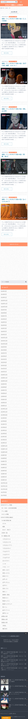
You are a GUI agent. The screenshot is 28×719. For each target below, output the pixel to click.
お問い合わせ (21, 2)
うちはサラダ (6, 557)
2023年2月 (4, 294)
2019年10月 (4, 415)
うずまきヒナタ (6, 542)
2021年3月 (4, 365)
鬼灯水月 (4, 628)
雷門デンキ (5, 613)
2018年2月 (4, 476)
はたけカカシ (6, 560)
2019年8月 (4, 421)
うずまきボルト (6, 548)
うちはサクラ (6, 551)
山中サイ (4, 585)
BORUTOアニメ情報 (6, 505)
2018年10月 (4, 452)
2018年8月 (4, 458)
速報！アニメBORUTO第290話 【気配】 (13, 700)
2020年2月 (4, 402)
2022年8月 (4, 313)
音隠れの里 (4, 622)
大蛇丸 (4, 625)
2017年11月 (4, 486)
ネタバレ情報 (5, 514)
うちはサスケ (6, 554)
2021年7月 (4, 353)
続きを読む (6, 53)
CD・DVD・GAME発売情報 (9, 508)
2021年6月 (4, 356)
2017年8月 (4, 495)
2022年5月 (4, 322)
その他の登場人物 (6, 520)
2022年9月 (4, 309)
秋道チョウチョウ (7, 604)
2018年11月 (4, 449)
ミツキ (4, 563)
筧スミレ (4, 607)
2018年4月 (4, 470)
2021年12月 (4, 337)
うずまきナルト (6, 539)
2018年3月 (4, 473)
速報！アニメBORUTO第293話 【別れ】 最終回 (13, 681)
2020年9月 (4, 384)
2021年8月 (4, 350)
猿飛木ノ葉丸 (6, 594)
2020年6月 (4, 393)
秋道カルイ (5, 597)
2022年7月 (4, 316)
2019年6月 (4, 427)
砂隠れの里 (4, 616)
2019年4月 (4, 433)
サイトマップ (4, 713)
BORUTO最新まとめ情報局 (14, 5)
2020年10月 (4, 381)
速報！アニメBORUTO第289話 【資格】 (13, 706)
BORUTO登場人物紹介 (7, 517)
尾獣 (3, 526)
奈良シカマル (6, 573)
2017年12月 (4, 483)
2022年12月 (4, 300)
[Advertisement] (14, 264)
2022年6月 (4, 319)
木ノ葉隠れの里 (5, 536)
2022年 (6, 8)
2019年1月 (4, 442)
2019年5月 (4, 430)
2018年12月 (4, 446)
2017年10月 (4, 489)
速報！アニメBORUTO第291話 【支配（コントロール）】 (13, 693)
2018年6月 (4, 464)
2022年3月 (4, 328)
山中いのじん (6, 582)
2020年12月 (4, 374)
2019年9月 (4, 418)
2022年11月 (4, 303)
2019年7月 (4, 424)
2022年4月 (4, 325)
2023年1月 (4, 297)
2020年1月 (4, 405)
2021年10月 (4, 343)
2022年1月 (4, 334)
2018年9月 (4, 455)
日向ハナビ (5, 588)
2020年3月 (4, 399)
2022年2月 (4, 331)
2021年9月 (4, 347)
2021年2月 (4, 368)
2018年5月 (4, 467)
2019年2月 (4, 439)
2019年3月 (4, 436)
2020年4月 (4, 396)
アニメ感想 (4, 511)
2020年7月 (4, 390)
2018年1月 (4, 480)
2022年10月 (4, 306)
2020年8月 (4, 387)
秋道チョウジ (6, 601)
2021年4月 (4, 362)
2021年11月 (4, 340)
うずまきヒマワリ (7, 545)
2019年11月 (4, 412)
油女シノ (4, 591)
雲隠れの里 (4, 619)
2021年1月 (4, 371)
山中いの (4, 579)
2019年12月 (4, 408)
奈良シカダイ (6, 570)
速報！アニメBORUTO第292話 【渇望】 (13, 687)
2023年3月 (4, 291)
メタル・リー (6, 567)
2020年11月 (4, 378)
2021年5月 (4, 359)
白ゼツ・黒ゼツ (6, 529)
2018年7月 (4, 461)
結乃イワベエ (6, 610)
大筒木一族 (4, 532)
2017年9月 (4, 492)
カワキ (4, 523)
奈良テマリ (5, 576)
